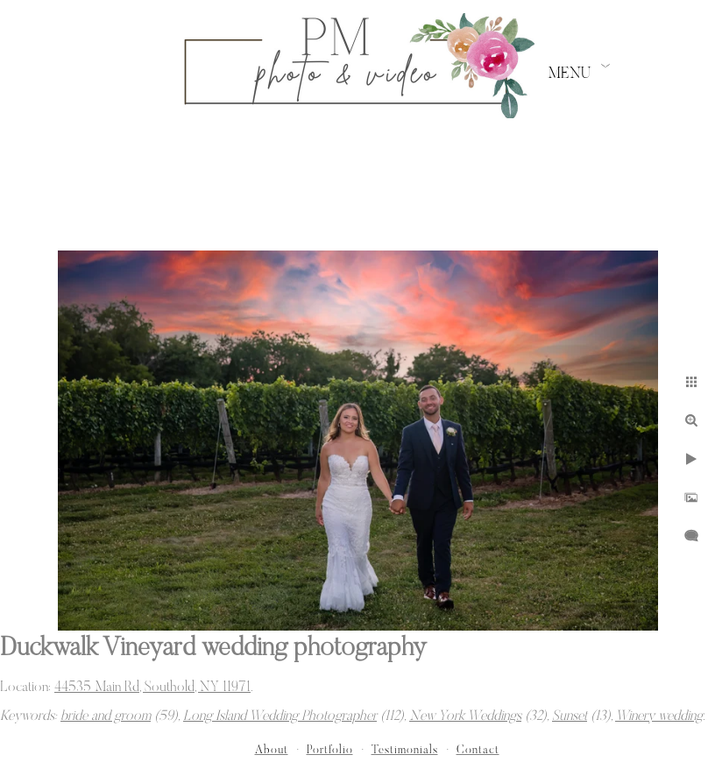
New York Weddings (465, 716)
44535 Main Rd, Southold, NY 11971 (152, 688)
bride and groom (105, 716)
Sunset (569, 716)
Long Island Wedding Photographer (280, 716)
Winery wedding (659, 716)
